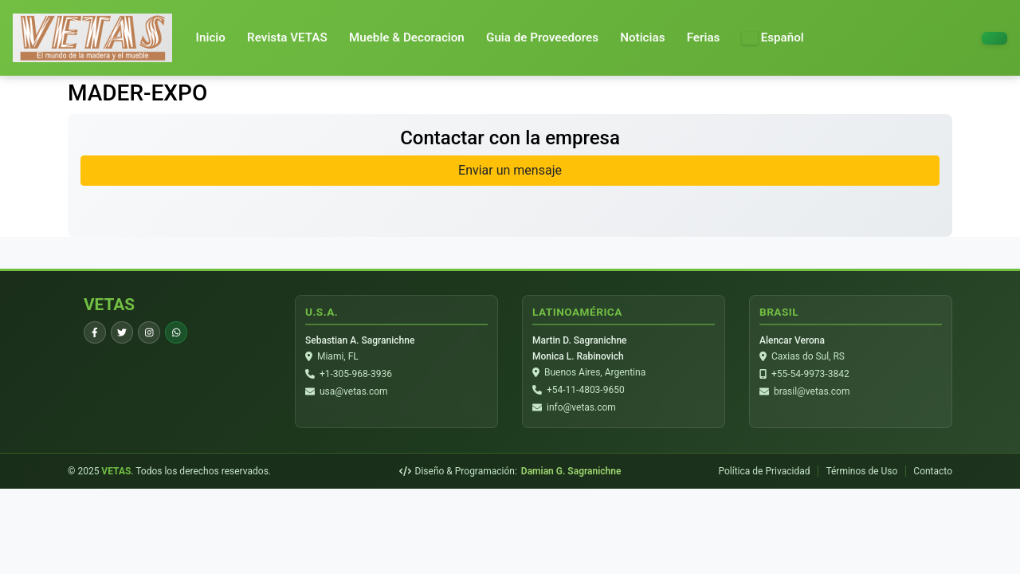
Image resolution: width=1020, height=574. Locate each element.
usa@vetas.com (354, 391)
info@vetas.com (581, 407)
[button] (773, 37)
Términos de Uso (861, 471)
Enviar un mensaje (510, 170)
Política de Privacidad (764, 471)
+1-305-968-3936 (356, 373)
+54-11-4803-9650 (586, 389)
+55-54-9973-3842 (810, 373)
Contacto (932, 471)
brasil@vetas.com (811, 391)
